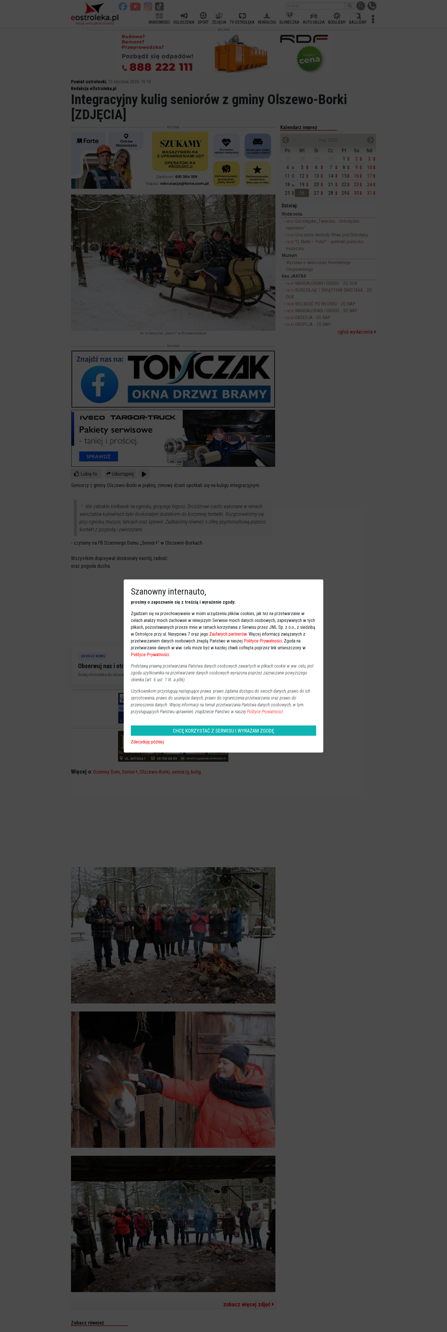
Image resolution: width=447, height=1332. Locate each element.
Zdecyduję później (147, 742)
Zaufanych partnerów (228, 634)
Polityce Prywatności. (265, 711)
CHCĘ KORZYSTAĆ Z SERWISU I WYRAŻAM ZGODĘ (223, 731)
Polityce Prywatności (263, 641)
